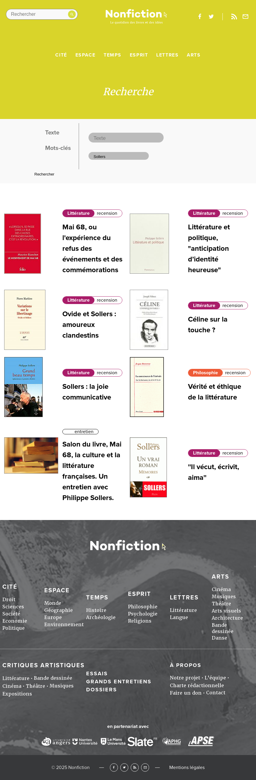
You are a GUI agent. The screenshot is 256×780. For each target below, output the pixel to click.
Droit (8, 599)
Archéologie (101, 617)
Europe (53, 617)
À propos (185, 665)
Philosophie (205, 373)
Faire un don (186, 693)
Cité (61, 55)
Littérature (78, 213)
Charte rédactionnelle (197, 685)
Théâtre (221, 604)
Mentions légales (187, 767)
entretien (84, 432)
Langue (179, 617)
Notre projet (185, 678)
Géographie (58, 610)
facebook (199, 16)
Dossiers (101, 689)
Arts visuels (226, 611)
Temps (112, 55)
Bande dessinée (222, 628)
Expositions (17, 694)
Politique (13, 628)
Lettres (167, 55)
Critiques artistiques (43, 665)
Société (11, 614)
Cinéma (221, 589)
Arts (193, 55)
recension (107, 213)
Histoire (96, 610)
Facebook (114, 767)
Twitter (124, 767)
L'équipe (215, 678)
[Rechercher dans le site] (42, 14)
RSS (135, 767)
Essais (97, 673)
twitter (211, 16)
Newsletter (245, 16)
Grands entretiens (118, 681)
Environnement (64, 624)
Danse (219, 638)
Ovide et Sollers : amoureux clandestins (89, 325)
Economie (14, 621)
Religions (139, 621)
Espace (85, 55)
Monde (52, 603)
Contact (215, 693)
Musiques (224, 596)
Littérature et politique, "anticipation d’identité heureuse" (209, 248)
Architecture (227, 618)
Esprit (139, 55)
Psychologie (142, 614)
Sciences (13, 607)
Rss (234, 16)
